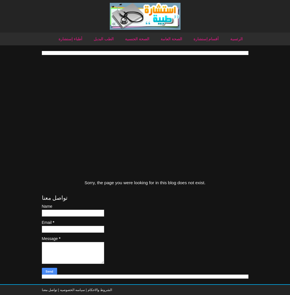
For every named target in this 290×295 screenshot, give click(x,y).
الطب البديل (104, 39)
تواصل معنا (49, 290)
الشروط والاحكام (99, 290)
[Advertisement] (145, 94)
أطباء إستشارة (70, 39)
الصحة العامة (171, 39)
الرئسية (236, 39)
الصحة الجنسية (137, 39)
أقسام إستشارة (206, 39)
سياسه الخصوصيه (72, 290)
